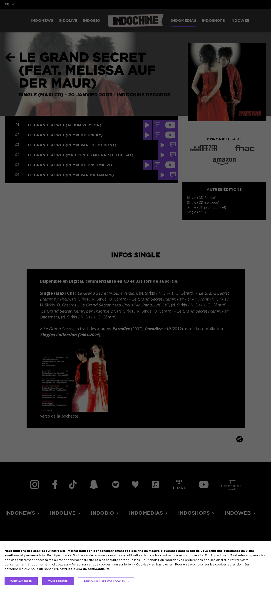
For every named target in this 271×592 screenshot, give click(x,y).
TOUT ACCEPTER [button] (21, 581)
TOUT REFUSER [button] (58, 581)
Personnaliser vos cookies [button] (104, 581)
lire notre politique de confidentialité (81, 568)
